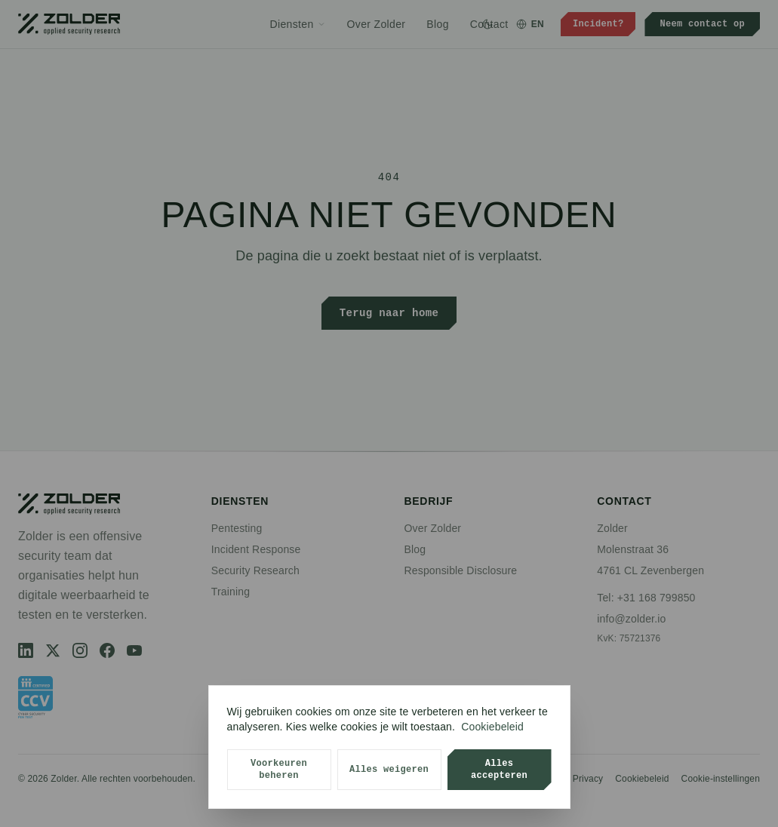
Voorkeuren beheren (279, 769)
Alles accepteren (499, 769)
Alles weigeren (389, 769)
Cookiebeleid (492, 727)
